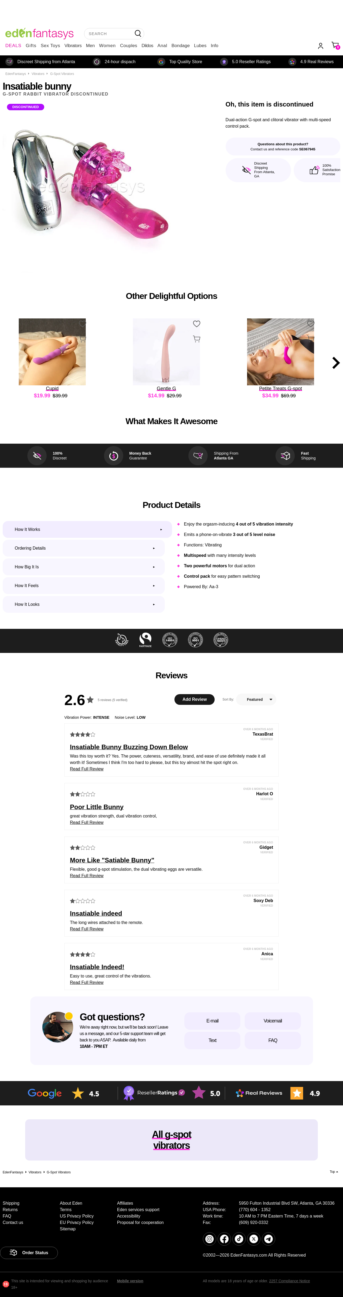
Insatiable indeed (96, 913)
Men (90, 45)
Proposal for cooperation (140, 1222)
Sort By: (228, 699)
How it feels (27, 585)
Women (107, 45)
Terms (66, 1209)
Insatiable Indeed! (97, 967)
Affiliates (125, 1203)
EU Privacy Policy (77, 1222)
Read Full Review (86, 769)
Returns (10, 1209)
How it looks (27, 604)
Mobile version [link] (130, 1281)
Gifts (31, 45)
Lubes (200, 45)
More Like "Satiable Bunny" (112, 860)
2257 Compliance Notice (289, 1281)
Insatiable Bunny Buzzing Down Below (129, 747)
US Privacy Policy (77, 1216)
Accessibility (128, 1216)
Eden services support (138, 1209)
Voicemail (273, 1021)
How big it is (27, 567)
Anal (162, 45)
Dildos (147, 45)
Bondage (181, 45)
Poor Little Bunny (97, 807)
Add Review (194, 699)
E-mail (212, 1021)
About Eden (71, 1203)
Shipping (11, 1203)
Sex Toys (50, 45)
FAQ (272, 1040)
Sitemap (68, 1229)
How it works (27, 529)
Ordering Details (30, 548)
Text (212, 1040)
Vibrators (73, 45)
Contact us (13, 1222)
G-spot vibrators (62, 74)
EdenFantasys (15, 74)
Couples (128, 45)
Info (214, 45)
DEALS (13, 45)
